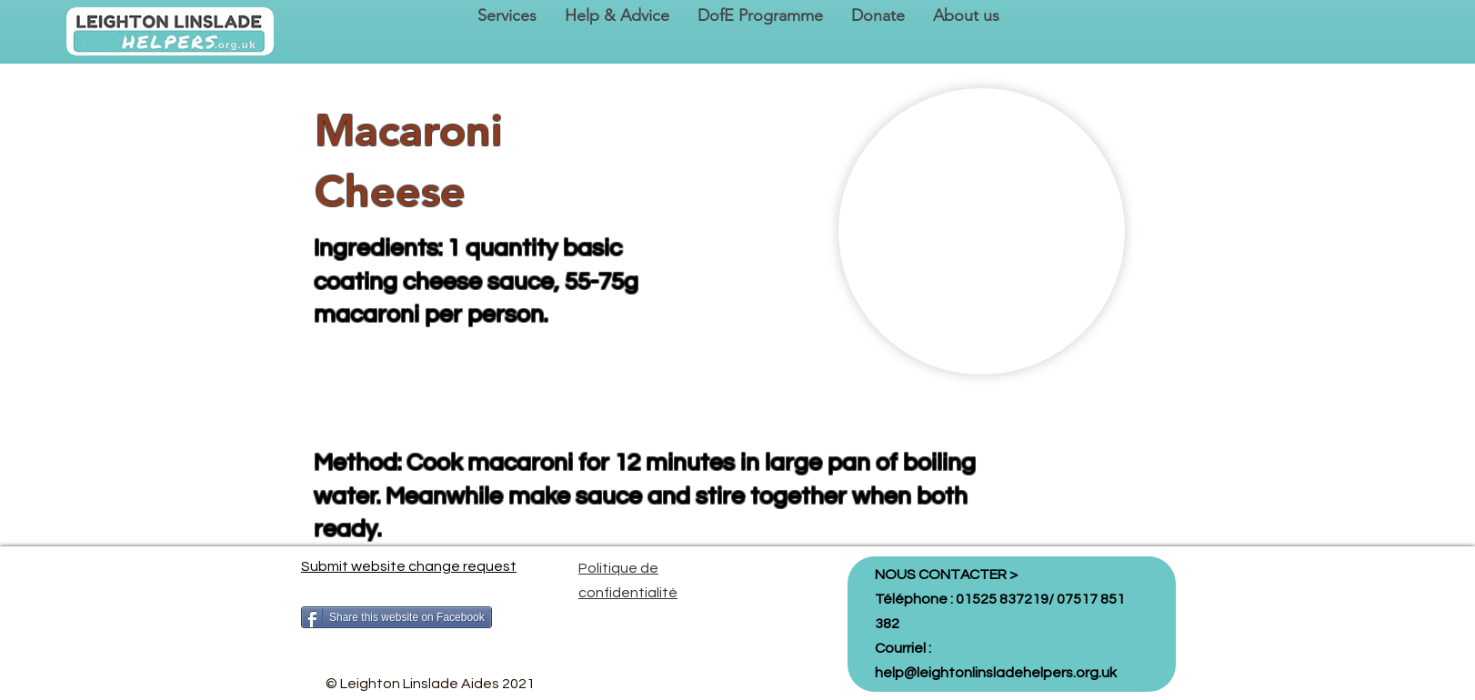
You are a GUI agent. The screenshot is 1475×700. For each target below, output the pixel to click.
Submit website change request (409, 566)
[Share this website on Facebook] (396, 617)
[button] (506, 16)
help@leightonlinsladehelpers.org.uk (996, 672)
